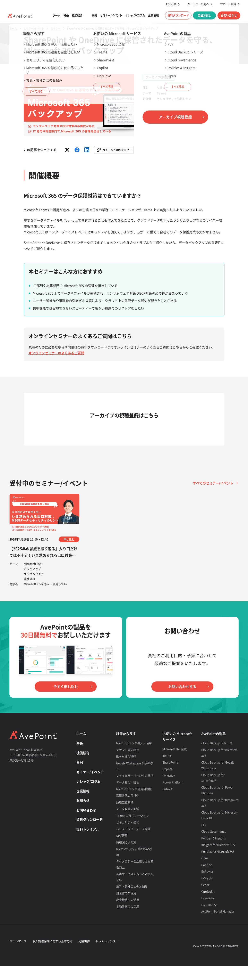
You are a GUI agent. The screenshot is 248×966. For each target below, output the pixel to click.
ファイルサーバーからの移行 (134, 775)
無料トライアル (87, 829)
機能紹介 (77, 15)
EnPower (207, 871)
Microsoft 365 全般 (175, 749)
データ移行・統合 (127, 782)
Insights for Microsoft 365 (218, 845)
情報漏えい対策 (126, 842)
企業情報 (153, 15)
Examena (207, 898)
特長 (66, 15)
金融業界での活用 (127, 906)
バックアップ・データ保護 (133, 829)
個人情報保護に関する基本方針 (52, 941)
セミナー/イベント (111, 15)
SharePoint (170, 762)
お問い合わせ (229, 15)
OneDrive (169, 775)
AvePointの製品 (213, 733)
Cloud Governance (213, 831)
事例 (94, 15)
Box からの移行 (126, 756)
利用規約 (84, 941)
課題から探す (126, 733)
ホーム (56, 15)
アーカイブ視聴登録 (175, 117)
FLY (203, 825)
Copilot (167, 769)
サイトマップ (18, 941)
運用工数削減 (124, 802)
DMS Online (209, 905)
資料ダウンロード (178, 15)
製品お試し (204, 15)
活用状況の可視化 (127, 795)
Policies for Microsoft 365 (217, 851)
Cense (205, 885)
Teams (167, 755)
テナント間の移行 (127, 750)
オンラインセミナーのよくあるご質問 (56, 353)
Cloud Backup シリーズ (216, 743)
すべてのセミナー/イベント (213, 483)
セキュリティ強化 (127, 822)
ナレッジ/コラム (135, 15)
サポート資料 (228, 4)
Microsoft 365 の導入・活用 (134, 743)
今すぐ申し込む (65, 686)
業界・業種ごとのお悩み (132, 886)
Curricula (207, 891)
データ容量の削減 (127, 809)
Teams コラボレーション (132, 815)
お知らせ (171, 4)
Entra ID (168, 789)
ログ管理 (122, 835)
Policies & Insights (213, 838)
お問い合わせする (182, 686)
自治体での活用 (126, 893)
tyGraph (206, 878)
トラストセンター (106, 941)
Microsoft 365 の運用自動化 (134, 789)
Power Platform (173, 782)
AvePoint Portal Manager (217, 911)
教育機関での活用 (127, 900)
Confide (206, 865)
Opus (204, 858)
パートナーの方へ (198, 4)
